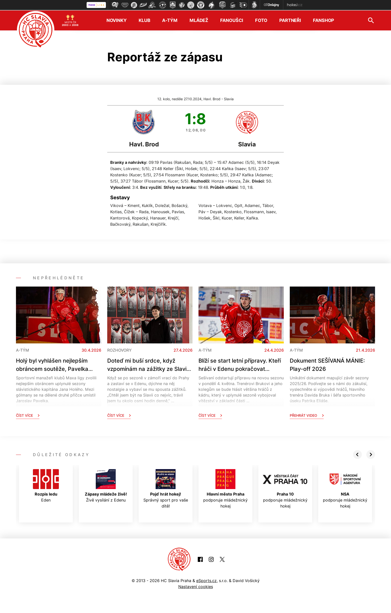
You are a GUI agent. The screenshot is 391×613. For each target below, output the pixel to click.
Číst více (27, 415)
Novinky (116, 20)
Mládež (199, 20)
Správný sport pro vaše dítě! (165, 488)
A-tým (169, 20)
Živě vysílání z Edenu (106, 485)
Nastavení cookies (195, 586)
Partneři (290, 20)
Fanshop (323, 20)
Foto (261, 20)
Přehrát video (307, 415)
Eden (46, 485)
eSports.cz (206, 580)
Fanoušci (231, 20)
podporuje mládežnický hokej (225, 488)
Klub (144, 20)
